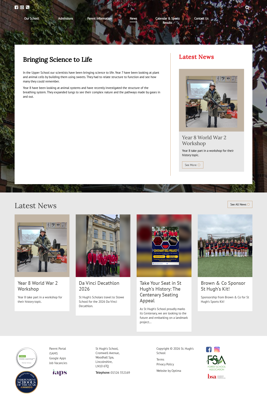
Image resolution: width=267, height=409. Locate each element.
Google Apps (57, 358)
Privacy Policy (165, 364)
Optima (176, 371)
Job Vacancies (58, 363)
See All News (240, 204)
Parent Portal (57, 349)
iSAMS (53, 353)
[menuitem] (32, 18)
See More (193, 165)
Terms (160, 359)
